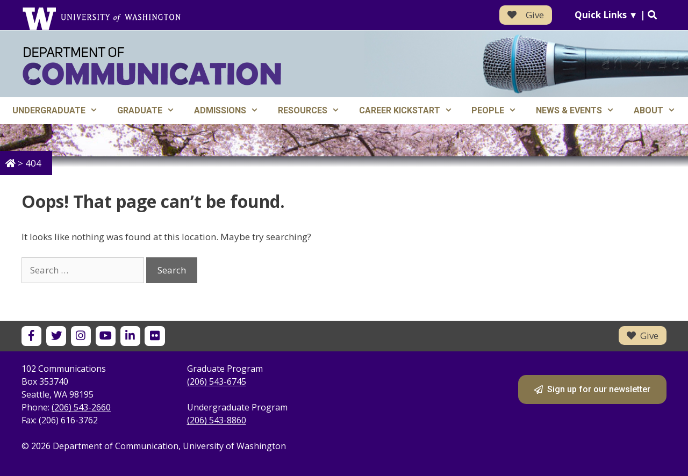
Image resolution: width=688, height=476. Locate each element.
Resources (313, 110)
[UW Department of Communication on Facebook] (31, 336)
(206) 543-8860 (216, 420)
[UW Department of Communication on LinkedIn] (130, 336)
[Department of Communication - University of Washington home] (152, 66)
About (659, 110)
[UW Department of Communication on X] (56, 336)
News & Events (580, 110)
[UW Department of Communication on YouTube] (106, 336)
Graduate (150, 110)
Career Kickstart (410, 110)
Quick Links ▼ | (616, 15)
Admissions (231, 110)
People (498, 110)
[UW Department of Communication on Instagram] (81, 336)
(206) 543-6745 (216, 381)
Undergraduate (60, 110)
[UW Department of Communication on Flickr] (154, 336)
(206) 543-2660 (81, 407)
